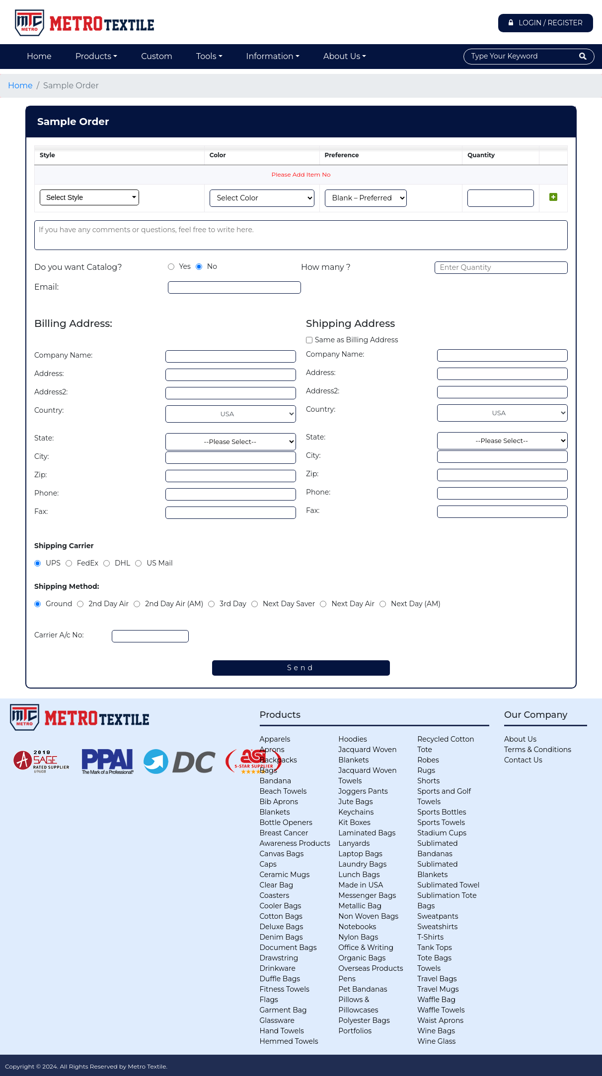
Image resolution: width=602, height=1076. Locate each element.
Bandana (276, 780)
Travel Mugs (437, 989)
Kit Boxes (354, 822)
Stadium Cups (441, 832)
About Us (341, 56)
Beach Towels (283, 791)
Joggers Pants (363, 791)
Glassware (277, 1020)
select (134, 197)
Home (39, 56)
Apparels (275, 739)
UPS (53, 563)
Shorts (428, 780)
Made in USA (360, 885)
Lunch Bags (358, 874)
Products (93, 56)
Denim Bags (281, 937)
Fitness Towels (284, 989)
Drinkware (278, 968)
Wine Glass (436, 1041)
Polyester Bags (363, 1020)
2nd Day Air (108, 603)
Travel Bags (437, 978)
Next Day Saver (289, 603)
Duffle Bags (280, 978)
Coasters (275, 895)
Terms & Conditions (537, 749)
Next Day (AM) (416, 603)
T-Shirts (430, 937)
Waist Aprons (440, 1020)
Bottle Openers (286, 822)
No (212, 266)
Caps (268, 864)
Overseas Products (370, 968)
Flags (269, 999)
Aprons (272, 749)
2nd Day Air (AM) (174, 603)
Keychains (356, 812)
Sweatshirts (437, 926)
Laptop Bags (360, 853)
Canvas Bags (282, 853)
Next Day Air (353, 603)
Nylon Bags (358, 937)
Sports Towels (441, 822)
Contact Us (523, 760)
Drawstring (279, 957)
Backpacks (278, 760)
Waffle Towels (440, 1010)
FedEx (87, 563)
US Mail (160, 563)
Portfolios (355, 1030)
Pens (347, 978)
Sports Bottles (441, 812)
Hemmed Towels (289, 1041)
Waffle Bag (436, 999)
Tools (206, 56)
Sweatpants (437, 916)
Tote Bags (434, 957)
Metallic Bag (359, 905)
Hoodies (352, 739)
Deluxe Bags (281, 926)
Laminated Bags (366, 832)
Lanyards (354, 843)
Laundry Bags (362, 864)
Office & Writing (365, 947)
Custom (156, 56)
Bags (268, 770)
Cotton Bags (281, 916)
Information (270, 56)
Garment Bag (283, 1010)
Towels (429, 968)
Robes (428, 760)
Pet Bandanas (362, 989)
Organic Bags (361, 957)
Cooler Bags (280, 905)
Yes (185, 266)
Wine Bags (436, 1030)
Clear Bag (277, 885)
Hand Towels (282, 1030)
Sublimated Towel (448, 885)
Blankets (275, 812)
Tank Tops (434, 947)
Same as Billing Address (356, 339)
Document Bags (288, 947)
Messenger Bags (367, 895)
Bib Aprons (279, 801)
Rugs (426, 770)
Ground (59, 603)
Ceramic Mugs (285, 874)
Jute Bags (355, 801)
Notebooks (357, 926)
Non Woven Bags (368, 916)
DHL (122, 563)
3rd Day (233, 603)
